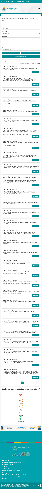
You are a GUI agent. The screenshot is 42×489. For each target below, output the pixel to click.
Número (4, 36)
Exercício (4, 31)
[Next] (34, 383)
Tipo (3, 26)
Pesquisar (11, 52)
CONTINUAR (36, 485)
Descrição (5, 41)
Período (4, 20)
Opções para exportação (20, 56)
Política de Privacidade (26, 485)
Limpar (31, 52)
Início (3, 15)
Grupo (4, 47)
